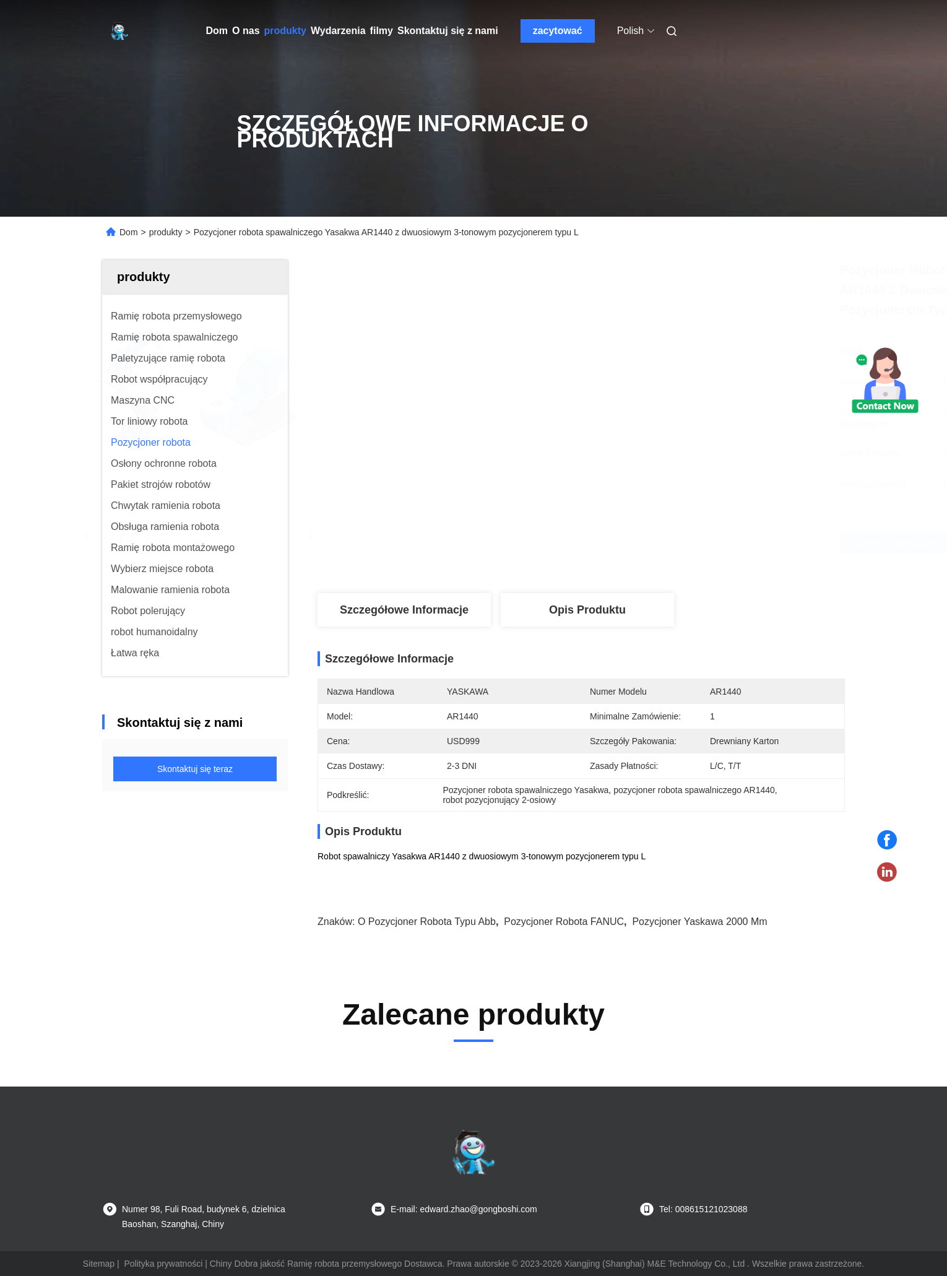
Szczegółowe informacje (404, 610)
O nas (245, 30)
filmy (381, 30)
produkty (285, 30)
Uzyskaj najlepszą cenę (664, 542)
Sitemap (99, 1264)
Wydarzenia (338, 30)
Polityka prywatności (163, 1264)
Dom (217, 30)
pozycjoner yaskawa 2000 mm (699, 921)
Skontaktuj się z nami (447, 30)
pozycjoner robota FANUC (564, 921)
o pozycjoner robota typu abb (427, 921)
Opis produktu (587, 610)
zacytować (557, 30)
